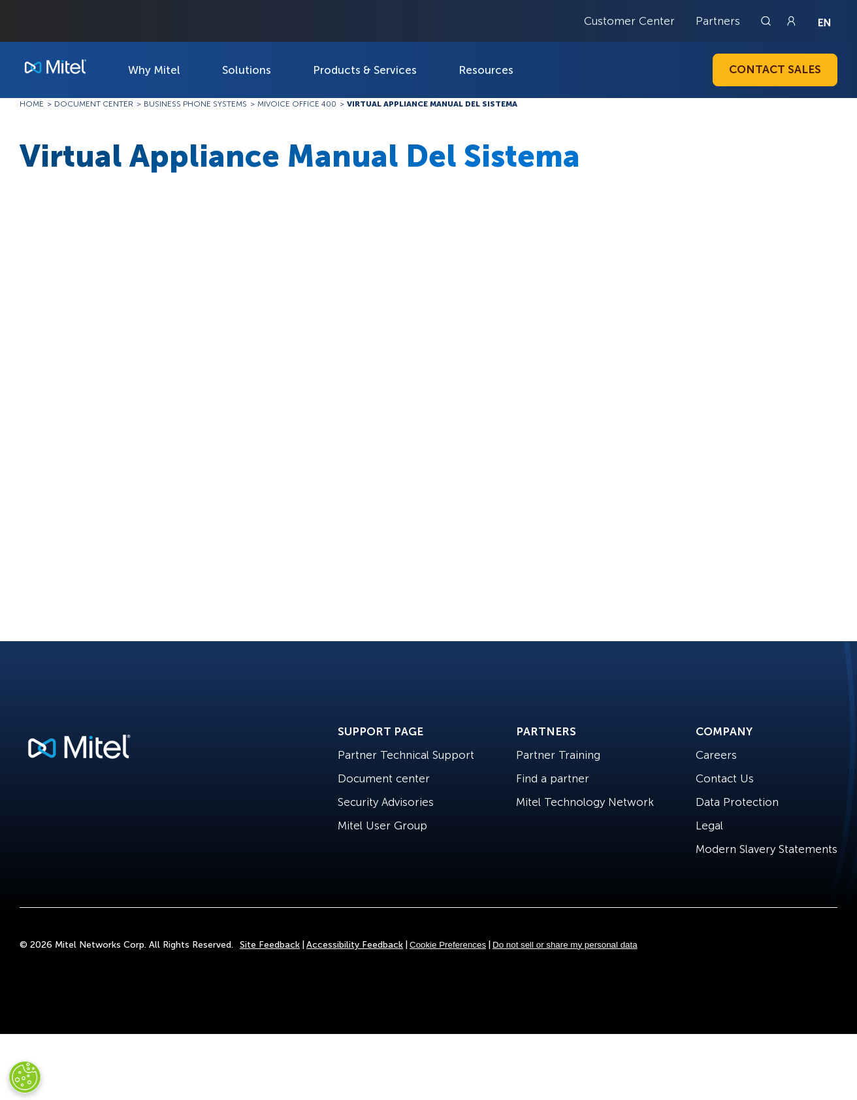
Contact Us (725, 778)
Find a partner (552, 778)
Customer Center (629, 20)
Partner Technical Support (406, 754)
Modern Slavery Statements (766, 849)
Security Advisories (386, 801)
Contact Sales (775, 69)
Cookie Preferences (448, 945)
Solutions (246, 69)
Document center (384, 778)
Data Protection (737, 801)
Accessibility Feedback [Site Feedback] (354, 944)
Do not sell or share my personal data (565, 945)
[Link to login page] (791, 20)
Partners (718, 20)
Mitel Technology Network (585, 801)
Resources (486, 69)
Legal (709, 825)
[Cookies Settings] (24, 1077)
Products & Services (365, 69)
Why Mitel (154, 69)
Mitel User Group (382, 825)
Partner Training (558, 754)
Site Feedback (270, 944)
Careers (716, 754)
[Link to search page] (767, 20)
